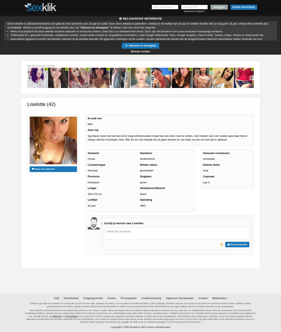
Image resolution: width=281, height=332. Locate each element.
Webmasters (219, 298)
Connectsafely (71, 316)
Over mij (93, 130)
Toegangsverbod (93, 298)
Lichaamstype (96, 164)
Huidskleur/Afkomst (152, 188)
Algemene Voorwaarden (180, 298)
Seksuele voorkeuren (216, 153)
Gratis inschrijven (244, 7)
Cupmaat (208, 176)
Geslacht (93, 153)
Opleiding (146, 199)
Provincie (94, 176)
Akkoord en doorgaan (140, 45)
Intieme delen (211, 164)
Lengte (92, 188)
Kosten (112, 298)
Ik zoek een (95, 118)
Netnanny (57, 316)
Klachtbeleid (71, 298)
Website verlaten (140, 51)
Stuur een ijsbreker (43, 169)
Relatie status (148, 164)
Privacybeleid (129, 298)
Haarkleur (146, 153)
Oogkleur (146, 176)
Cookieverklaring (151, 298)
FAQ (56, 298)
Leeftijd (92, 199)
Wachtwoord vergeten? (194, 11)
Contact (203, 298)
